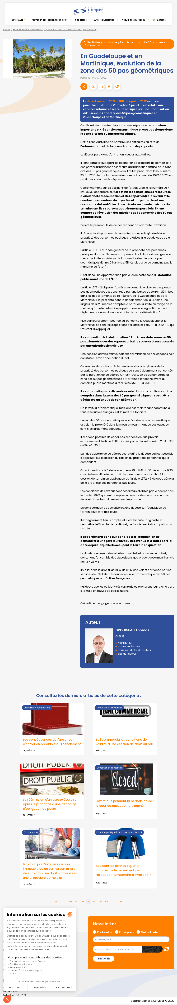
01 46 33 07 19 (18, 996)
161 (100, 902)
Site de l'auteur (127, 654)
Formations (159, 19)
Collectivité (149, 932)
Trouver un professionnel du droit (48, 19)
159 (88, 902)
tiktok (170, 523)
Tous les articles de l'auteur (134, 650)
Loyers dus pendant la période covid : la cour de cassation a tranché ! (125, 803)
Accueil (6, 29)
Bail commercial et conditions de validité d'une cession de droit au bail (124, 742)
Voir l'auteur (125, 643)
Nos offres (81, 19)
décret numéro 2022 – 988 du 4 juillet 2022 (117, 101)
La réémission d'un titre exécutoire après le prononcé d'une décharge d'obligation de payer (50, 804)
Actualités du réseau (133, 19)
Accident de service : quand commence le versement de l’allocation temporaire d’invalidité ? (123, 870)
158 (82, 902)
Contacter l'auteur (129, 646)
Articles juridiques (104, 19)
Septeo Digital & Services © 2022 (152, 1001)
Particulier (105, 932)
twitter (170, 489)
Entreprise (126, 932)
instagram (170, 509)
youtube (170, 502)
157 (76, 902)
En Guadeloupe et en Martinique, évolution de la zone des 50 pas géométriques (54, 29)
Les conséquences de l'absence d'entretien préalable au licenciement (52, 742)
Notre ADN (17, 19)
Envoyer (103, 959)
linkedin (170, 495)
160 (94, 902)
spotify (170, 516)
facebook (170, 482)
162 (106, 902)
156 (71, 902)
